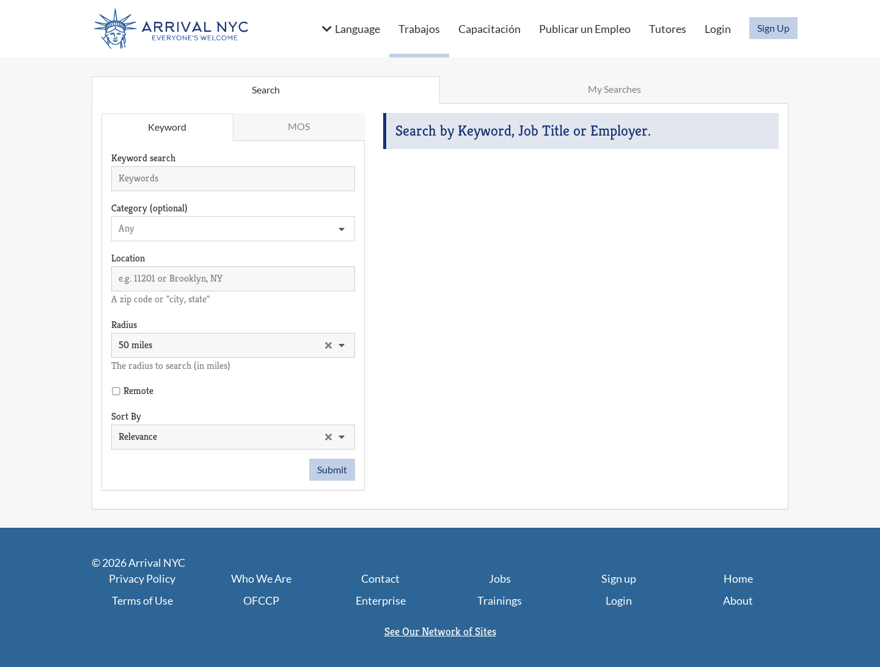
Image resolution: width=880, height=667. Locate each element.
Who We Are (261, 578)
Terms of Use (142, 600)
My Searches (614, 89)
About (738, 600)
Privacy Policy (142, 578)
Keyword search (143, 157)
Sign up (618, 578)
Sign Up (773, 28)
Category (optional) (149, 208)
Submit (332, 469)
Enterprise (381, 600)
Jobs (500, 578)
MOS (299, 126)
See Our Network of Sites (440, 631)
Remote (138, 390)
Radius (124, 324)
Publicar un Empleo (585, 28)
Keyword (167, 127)
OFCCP (261, 600)
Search (266, 89)
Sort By (126, 416)
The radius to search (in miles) (170, 365)
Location (128, 258)
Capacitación (489, 28)
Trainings (499, 600)
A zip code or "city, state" (160, 299)
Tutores (667, 28)
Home (738, 578)
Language (357, 28)
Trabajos (419, 28)
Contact (380, 578)
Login (718, 28)
